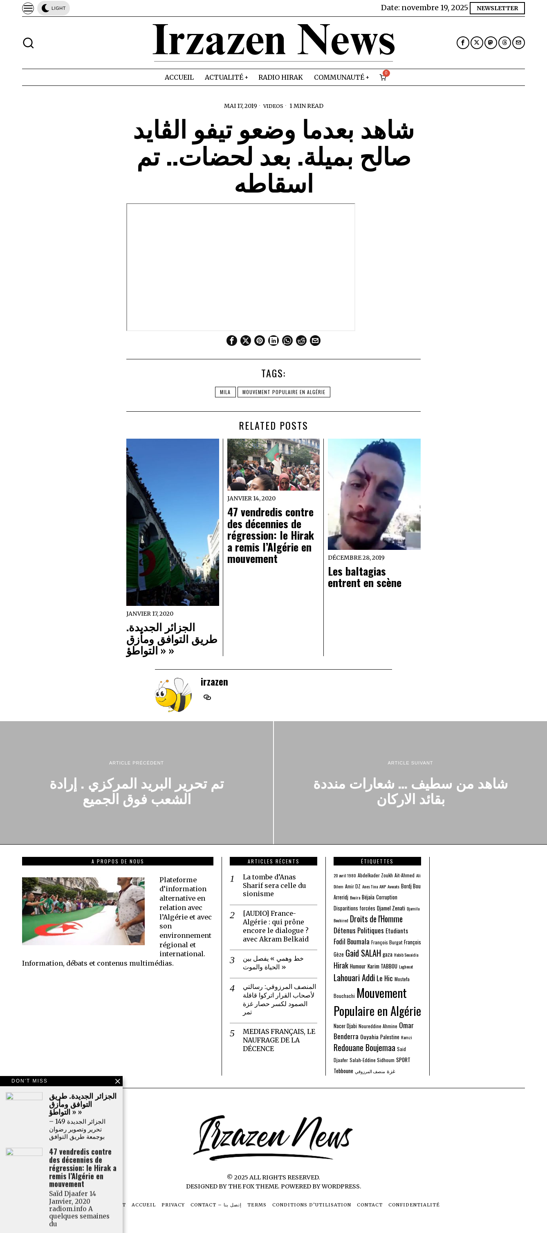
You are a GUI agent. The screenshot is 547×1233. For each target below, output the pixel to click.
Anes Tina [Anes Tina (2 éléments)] (370, 886)
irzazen (214, 681)
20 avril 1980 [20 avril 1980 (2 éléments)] (345, 875)
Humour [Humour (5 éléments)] (358, 966)
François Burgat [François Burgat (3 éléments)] (386, 942)
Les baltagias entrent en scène (364, 577)
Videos (273, 106)
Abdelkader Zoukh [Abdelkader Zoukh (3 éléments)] (375, 875)
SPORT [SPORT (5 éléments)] (403, 1060)
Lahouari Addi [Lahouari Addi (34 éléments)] (354, 977)
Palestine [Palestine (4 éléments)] (389, 1037)
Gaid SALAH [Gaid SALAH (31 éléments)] (363, 953)
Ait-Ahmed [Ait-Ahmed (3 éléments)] (405, 875)
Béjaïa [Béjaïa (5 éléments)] (368, 897)
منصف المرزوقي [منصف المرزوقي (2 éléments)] (370, 1071)
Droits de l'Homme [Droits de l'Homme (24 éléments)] (376, 919)
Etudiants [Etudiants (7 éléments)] (397, 930)
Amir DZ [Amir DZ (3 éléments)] (353, 886)
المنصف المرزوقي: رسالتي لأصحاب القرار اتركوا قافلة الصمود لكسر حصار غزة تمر (279, 999)
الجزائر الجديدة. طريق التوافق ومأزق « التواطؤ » (171, 638)
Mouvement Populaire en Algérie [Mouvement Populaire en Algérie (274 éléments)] (377, 1001)
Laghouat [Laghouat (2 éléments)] (406, 966)
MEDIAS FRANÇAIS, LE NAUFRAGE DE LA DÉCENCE (279, 1040)
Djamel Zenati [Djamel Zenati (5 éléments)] (391, 908)
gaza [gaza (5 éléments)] (387, 954)
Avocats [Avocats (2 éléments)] (393, 886)
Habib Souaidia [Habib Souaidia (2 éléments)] (406, 954)
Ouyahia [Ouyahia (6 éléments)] (369, 1036)
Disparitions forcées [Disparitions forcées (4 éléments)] (354, 908)
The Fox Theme (253, 1186)
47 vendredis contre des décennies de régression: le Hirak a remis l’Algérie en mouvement (270, 535)
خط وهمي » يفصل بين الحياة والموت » (273, 962)
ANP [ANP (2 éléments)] (382, 886)
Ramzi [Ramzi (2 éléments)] (406, 1037)
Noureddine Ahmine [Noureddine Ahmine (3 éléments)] (378, 1025)
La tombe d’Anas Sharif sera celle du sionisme (274, 885)
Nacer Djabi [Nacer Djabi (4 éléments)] (345, 1026)
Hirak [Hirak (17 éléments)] (341, 965)
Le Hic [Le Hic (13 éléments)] (385, 978)
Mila (224, 391)
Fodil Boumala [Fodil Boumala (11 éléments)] (352, 941)
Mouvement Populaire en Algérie (285, 391)
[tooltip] (463, 42)
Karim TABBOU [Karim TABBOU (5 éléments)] (382, 966)
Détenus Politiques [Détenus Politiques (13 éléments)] (359, 930)
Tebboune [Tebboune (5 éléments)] (343, 1071)
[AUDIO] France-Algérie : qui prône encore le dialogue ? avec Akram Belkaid (276, 926)
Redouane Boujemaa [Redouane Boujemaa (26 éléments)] (364, 1047)
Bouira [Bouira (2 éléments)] (355, 897)
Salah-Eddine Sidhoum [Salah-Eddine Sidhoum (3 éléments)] (372, 1059)
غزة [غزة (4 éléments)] (391, 1071)
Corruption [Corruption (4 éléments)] (386, 897)
